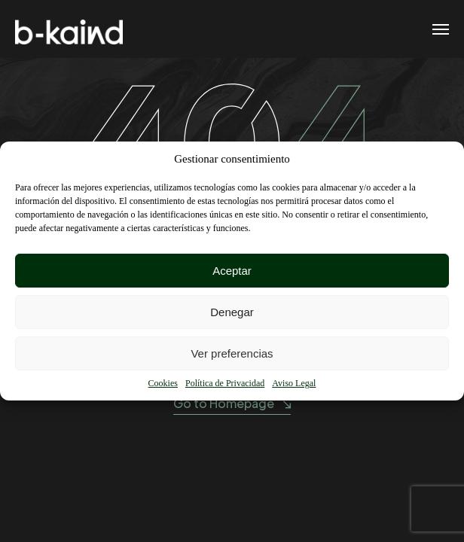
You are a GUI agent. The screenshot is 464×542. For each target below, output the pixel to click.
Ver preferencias (232, 353)
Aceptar (232, 270)
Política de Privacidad (224, 383)
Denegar (232, 312)
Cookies (163, 383)
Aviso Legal (294, 383)
